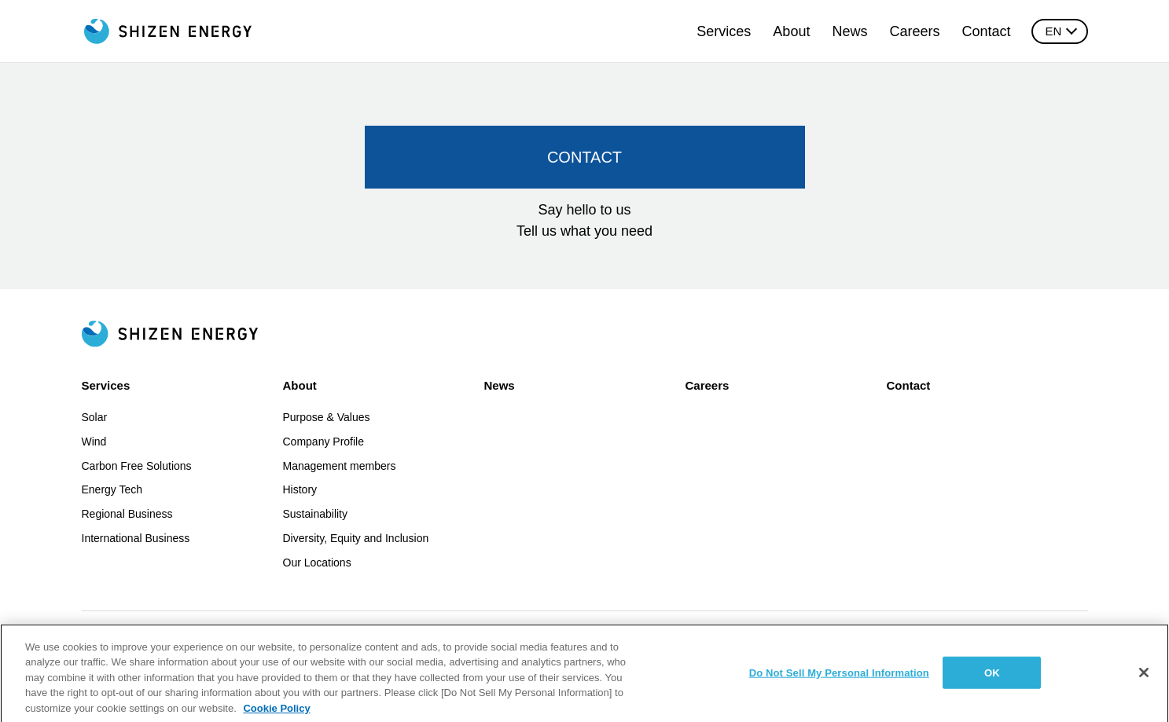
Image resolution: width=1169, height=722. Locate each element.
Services (724, 31)
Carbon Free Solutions (137, 466)
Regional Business (127, 514)
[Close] (1144, 682)
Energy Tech (112, 489)
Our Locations (317, 562)
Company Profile (324, 441)
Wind (94, 441)
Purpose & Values (326, 417)
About (791, 31)
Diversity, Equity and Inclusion (356, 538)
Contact (985, 31)
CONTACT (584, 157)
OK (992, 682)
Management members (339, 466)
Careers (914, 31)
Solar (95, 417)
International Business (136, 538)
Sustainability (315, 514)
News (849, 31)
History (300, 489)
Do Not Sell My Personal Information (839, 682)
